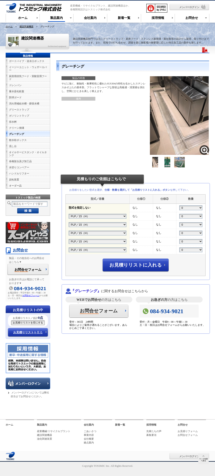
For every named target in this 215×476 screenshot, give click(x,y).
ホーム (9, 26)
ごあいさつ (90, 431)
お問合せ (17, 250)
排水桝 (13, 121)
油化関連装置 (44, 438)
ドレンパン (15, 85)
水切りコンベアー (19, 167)
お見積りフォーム (188, 431)
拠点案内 (89, 442)
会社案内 (89, 424)
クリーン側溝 (16, 127)
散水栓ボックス (18, 140)
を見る (28, 332)
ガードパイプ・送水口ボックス (26, 61)
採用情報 (151, 424)
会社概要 (89, 438)
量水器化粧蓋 (16, 91)
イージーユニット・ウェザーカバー (28, 69)
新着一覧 (120, 424)
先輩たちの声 (153, 431)
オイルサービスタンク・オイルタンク (28, 154)
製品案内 (42, 424)
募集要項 (151, 435)
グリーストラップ (19, 109)
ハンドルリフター (19, 173)
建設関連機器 (26, 26)
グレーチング (16, 134)
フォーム (99, 311)
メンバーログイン (189, 7)
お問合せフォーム (30, 295)
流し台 (13, 146)
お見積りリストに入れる (135, 265)
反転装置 (14, 179)
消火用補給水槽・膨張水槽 (24, 103)
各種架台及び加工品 (20, 161)
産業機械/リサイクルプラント (53, 431)
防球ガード (15, 97)
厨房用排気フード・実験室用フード (28, 78)
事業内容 (89, 435)
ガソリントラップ (19, 115)
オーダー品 (15, 185)
